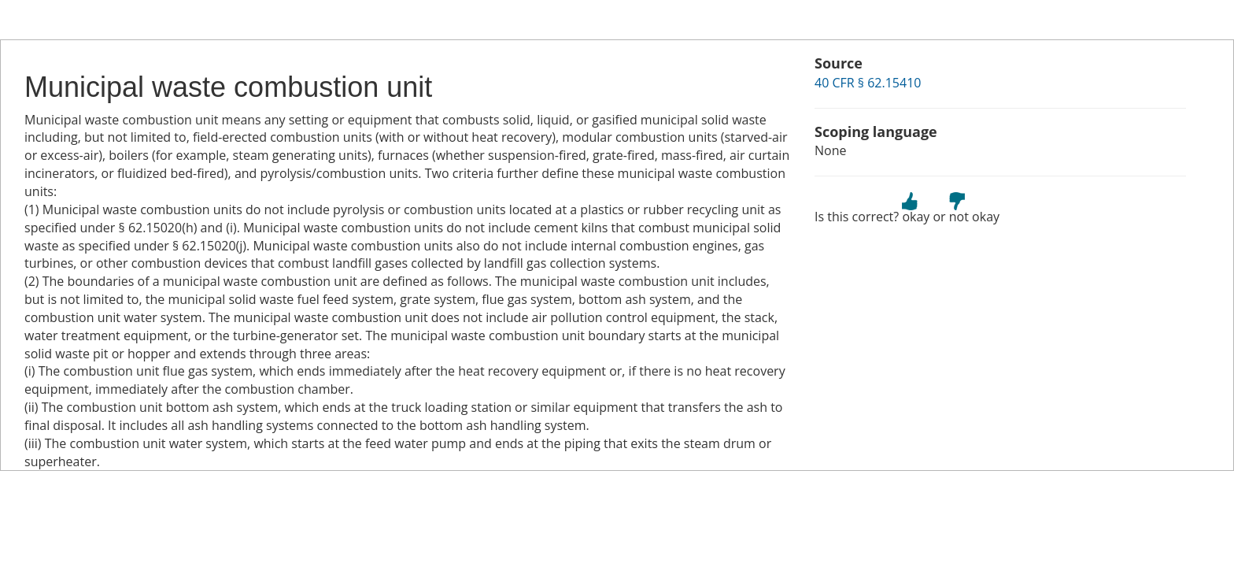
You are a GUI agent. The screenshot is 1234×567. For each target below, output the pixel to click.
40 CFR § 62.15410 (868, 82)
